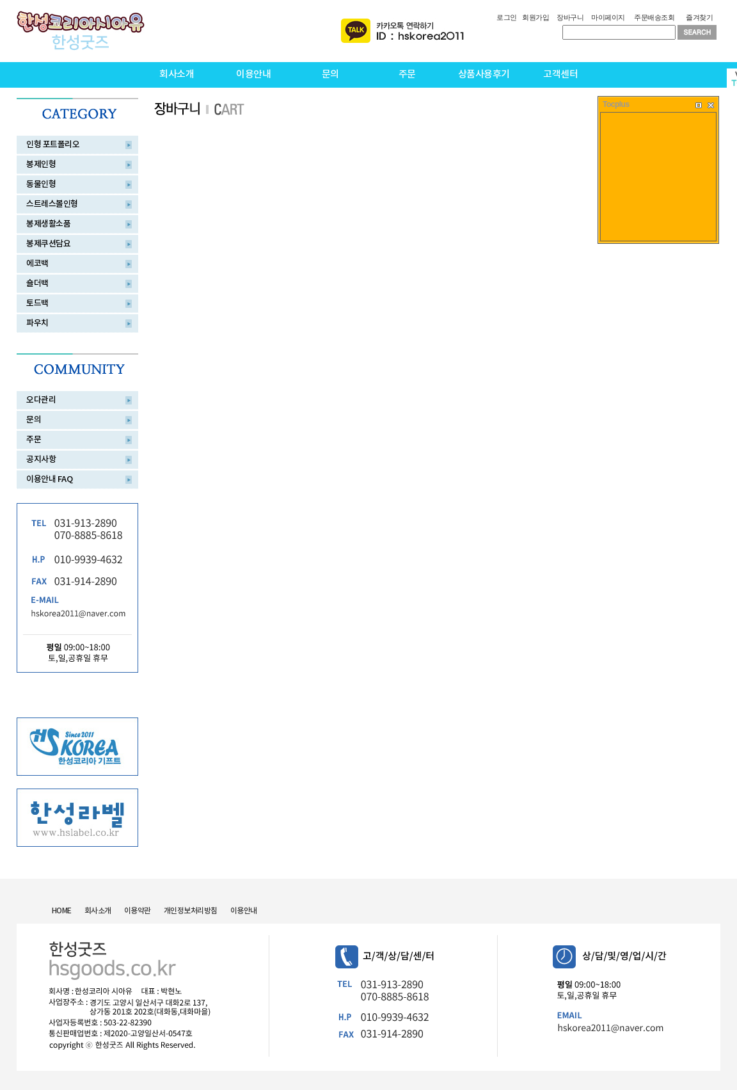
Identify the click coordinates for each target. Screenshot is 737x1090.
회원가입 (535, 17)
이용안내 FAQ (49, 479)
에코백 (37, 264)
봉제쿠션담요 (48, 244)
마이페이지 (608, 17)
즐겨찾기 (699, 17)
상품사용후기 (484, 74)
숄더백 (37, 283)
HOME (62, 910)
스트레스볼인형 (52, 204)
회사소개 (176, 74)
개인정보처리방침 (191, 910)
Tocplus (616, 104)
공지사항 (41, 459)
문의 (330, 74)
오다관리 (41, 400)
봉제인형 (41, 164)
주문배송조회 (654, 17)
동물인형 (41, 184)
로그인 (506, 17)
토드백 (37, 303)
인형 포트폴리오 (52, 145)
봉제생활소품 (48, 224)
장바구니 (570, 17)
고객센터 (560, 74)
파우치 (37, 323)
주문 (407, 74)
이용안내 (253, 74)
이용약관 (137, 910)
